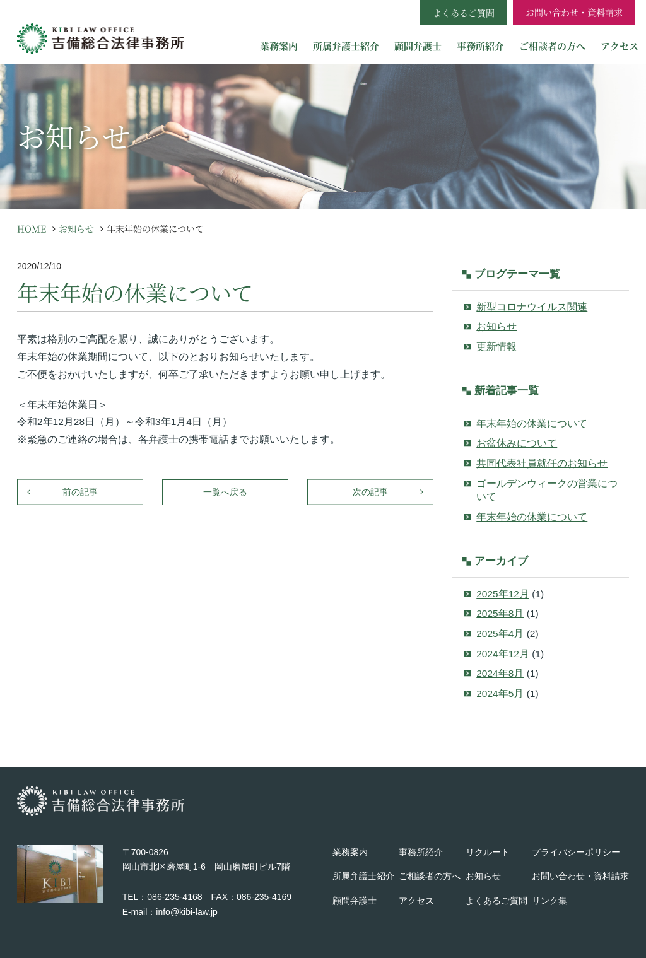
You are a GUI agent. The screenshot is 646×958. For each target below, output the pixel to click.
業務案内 (279, 45)
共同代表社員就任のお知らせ (542, 463)
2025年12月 (502, 593)
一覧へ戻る (225, 492)
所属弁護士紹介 (346, 45)
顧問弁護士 (418, 45)
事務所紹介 (480, 45)
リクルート (488, 852)
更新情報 (496, 346)
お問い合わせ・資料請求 (574, 12)
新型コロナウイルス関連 (531, 306)
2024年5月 (500, 693)
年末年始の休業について (531, 423)
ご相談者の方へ (552, 45)
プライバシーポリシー (576, 852)
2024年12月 (502, 653)
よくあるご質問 (496, 901)
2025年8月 (500, 613)
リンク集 (549, 901)
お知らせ (496, 326)
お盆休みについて (516, 443)
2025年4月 (500, 633)
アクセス (619, 45)
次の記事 (370, 492)
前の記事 (80, 492)
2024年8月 (500, 673)
